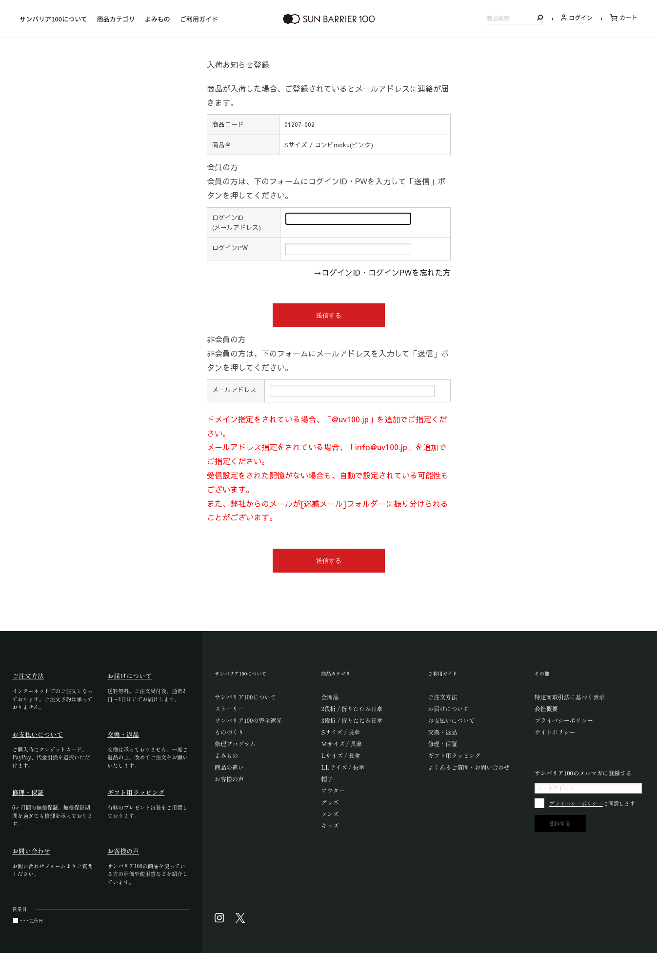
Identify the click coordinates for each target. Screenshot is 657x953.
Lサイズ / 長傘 (340, 755)
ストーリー (229, 708)
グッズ (330, 802)
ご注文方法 (442, 697)
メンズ (330, 814)
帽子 (327, 778)
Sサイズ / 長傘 (340, 732)
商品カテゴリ (116, 18)
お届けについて (448, 708)
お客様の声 (229, 778)
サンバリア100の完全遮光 (248, 720)
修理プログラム (235, 743)
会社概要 (546, 708)
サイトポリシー (555, 732)
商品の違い (229, 767)
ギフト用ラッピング (454, 755)
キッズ (330, 825)
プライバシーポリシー (564, 720)
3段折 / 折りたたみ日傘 (352, 720)
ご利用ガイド (199, 18)
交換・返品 (442, 732)
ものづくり (229, 732)
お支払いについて (451, 720)
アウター (333, 790)
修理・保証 (442, 743)
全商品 (330, 697)
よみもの (157, 18)
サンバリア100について (53, 18)
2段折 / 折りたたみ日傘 (352, 708)
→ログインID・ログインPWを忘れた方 (382, 272)
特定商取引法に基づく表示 (570, 697)
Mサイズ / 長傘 (341, 743)
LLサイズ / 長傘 (343, 767)
